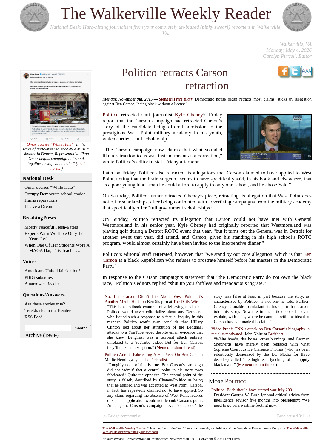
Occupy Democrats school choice (54, 193)
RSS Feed (33, 316)
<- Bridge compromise (122, 416)
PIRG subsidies (38, 277)
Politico (111, 115)
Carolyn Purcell (279, 56)
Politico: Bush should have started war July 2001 (252, 389)
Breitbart (275, 334)
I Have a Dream (38, 206)
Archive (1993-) (42, 335)
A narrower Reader (41, 283)
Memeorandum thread (175, 347)
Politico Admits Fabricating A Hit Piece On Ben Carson (153, 354)
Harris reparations (40, 200)
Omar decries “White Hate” (50, 144)
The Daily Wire (186, 301)
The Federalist (155, 359)
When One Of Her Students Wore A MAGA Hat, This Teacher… (56, 247)
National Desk (65, 27)
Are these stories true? (44, 303)
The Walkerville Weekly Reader (166, 13)
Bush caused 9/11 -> (294, 416)
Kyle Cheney (189, 115)
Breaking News (39, 218)
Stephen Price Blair (175, 99)
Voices (29, 261)
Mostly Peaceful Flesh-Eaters (51, 226)
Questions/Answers (44, 295)
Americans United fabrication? (52, 270)
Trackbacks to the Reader (47, 310)
